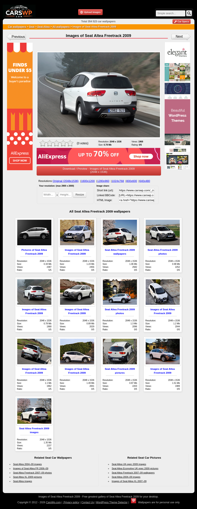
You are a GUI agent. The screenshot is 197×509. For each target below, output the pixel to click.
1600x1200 (88, 181)
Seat (32, 26)
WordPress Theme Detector (112, 502)
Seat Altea (43, 26)
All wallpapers (61, 26)
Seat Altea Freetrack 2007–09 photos (32, 472)
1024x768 (118, 181)
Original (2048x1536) (66, 181)
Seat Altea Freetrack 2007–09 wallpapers (133, 472)
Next (179, 36)
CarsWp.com (53, 502)
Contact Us (87, 502)
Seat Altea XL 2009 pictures (27, 477)
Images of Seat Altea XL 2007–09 (129, 481)
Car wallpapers (17, 26)
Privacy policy (71, 502)
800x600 (131, 181)
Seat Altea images (22, 481)
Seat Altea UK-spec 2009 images (129, 464)
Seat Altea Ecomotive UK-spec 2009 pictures (135, 468)
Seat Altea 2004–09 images (27, 464)
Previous (18, 36)
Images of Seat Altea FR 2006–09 (30, 468)
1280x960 (103, 181)
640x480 (144, 181)
